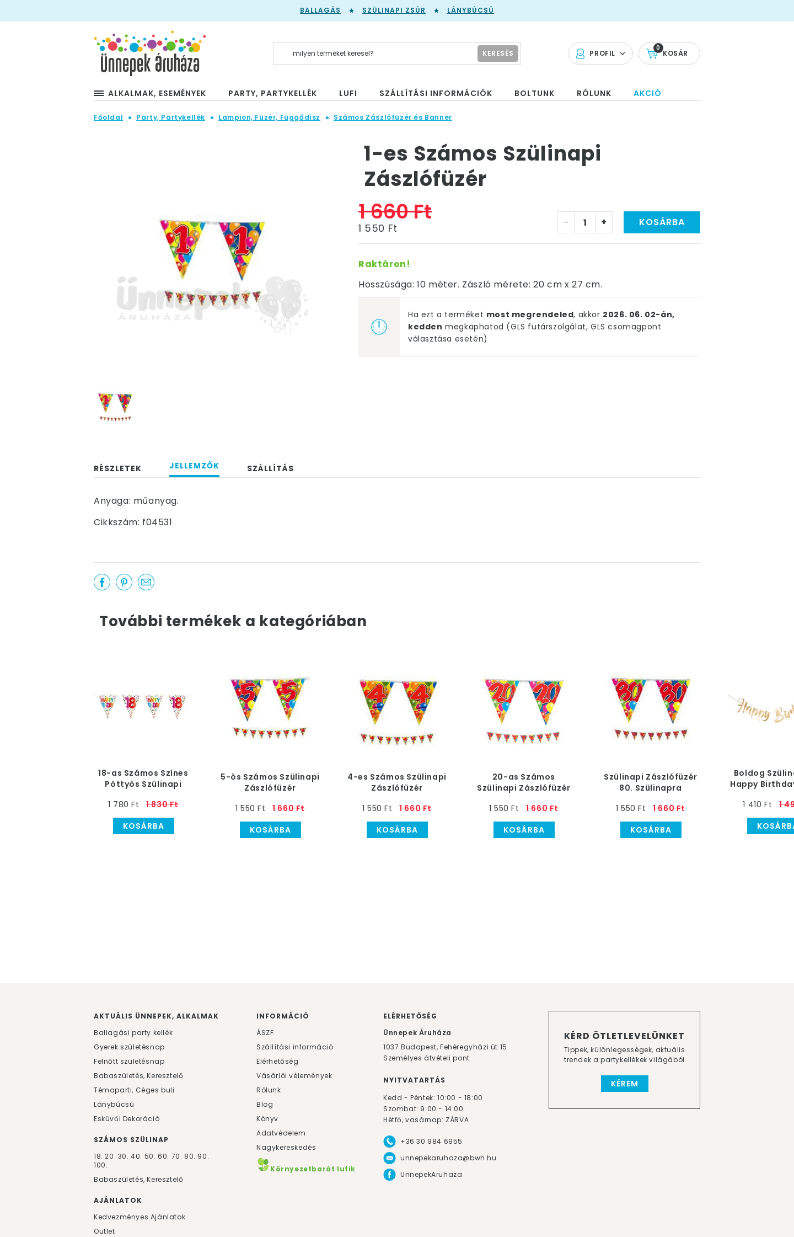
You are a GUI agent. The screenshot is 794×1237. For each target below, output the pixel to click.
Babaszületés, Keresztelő (138, 1075)
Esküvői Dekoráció (126, 1118)
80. (190, 1156)
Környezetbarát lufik (306, 1169)
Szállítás (270, 468)
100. (101, 1165)
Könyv (267, 1118)
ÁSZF (264, 1032)
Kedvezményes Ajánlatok (139, 1217)
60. (164, 1156)
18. (98, 1156)
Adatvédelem (281, 1133)
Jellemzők (194, 465)
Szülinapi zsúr (394, 10)
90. (203, 1156)
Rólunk (268, 1090)
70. (177, 1156)
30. (123, 1156)
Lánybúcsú (470, 10)
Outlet (104, 1231)
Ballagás (320, 10)
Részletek (118, 468)
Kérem (625, 1083)
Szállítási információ (295, 1047)
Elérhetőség (277, 1061)
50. (151, 1156)
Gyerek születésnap (129, 1047)
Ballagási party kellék (133, 1032)
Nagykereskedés (286, 1147)
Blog (264, 1104)
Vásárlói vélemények (294, 1075)
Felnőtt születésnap (129, 1061)
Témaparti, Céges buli (134, 1090)
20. (110, 1156)
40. (136, 1156)
